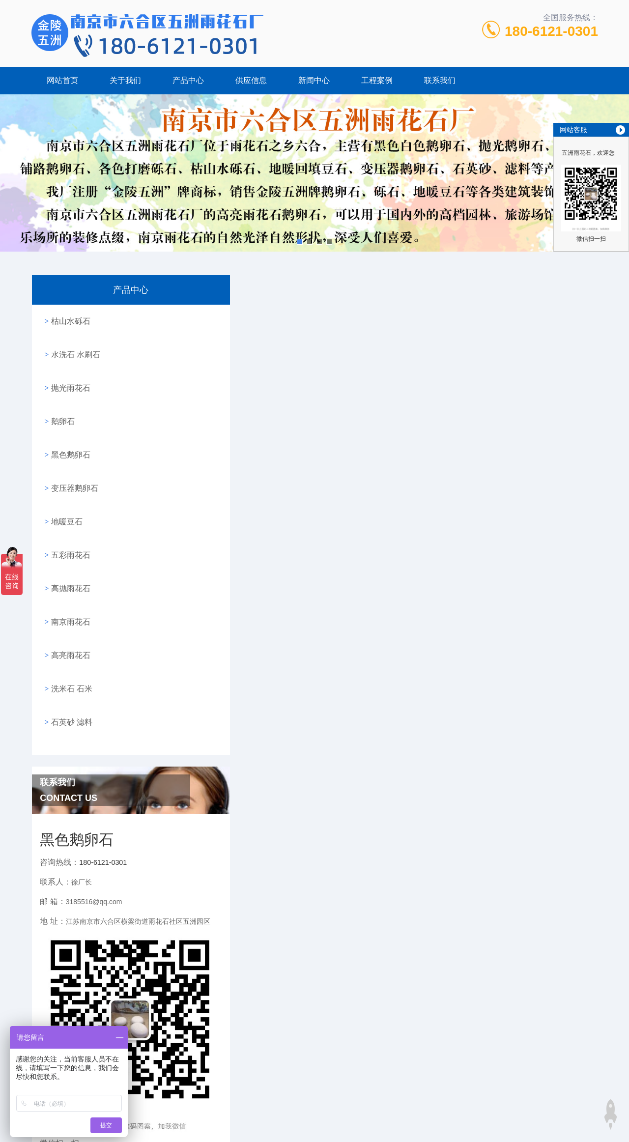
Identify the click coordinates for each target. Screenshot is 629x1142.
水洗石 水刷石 (73, 346)
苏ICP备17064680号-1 (394, 1094)
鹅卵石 (60, 402)
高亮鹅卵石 (346, 1110)
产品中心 (188, 80)
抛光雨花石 (68, 374)
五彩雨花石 (68, 514)
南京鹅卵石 (300, 1110)
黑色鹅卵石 (68, 430)
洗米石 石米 (69, 626)
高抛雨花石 (68, 542)
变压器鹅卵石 (72, 458)
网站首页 (62, 80)
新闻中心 (314, 80)
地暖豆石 (64, 486)
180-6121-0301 (551, 31)
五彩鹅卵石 (437, 1110)
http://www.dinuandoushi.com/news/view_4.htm (440, 772)
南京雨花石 (68, 570)
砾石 (221, 1110)
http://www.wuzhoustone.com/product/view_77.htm (357, 381)
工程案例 (377, 80)
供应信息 (251, 80)
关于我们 (125, 80)
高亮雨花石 (68, 598)
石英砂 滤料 (69, 654)
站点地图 (314, 1126)
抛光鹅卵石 (392, 1110)
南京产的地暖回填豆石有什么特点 (287, 840)
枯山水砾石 (68, 318)
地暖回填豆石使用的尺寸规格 (279, 860)
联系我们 (440, 80)
